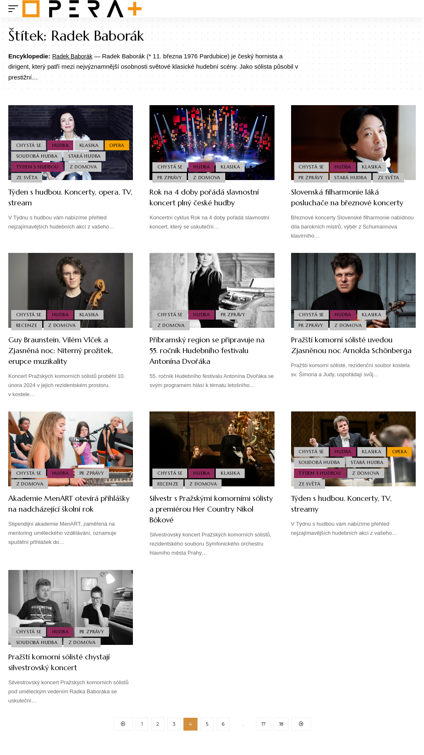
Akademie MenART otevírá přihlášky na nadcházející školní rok (66, 520)
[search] (409, 9)
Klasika (92, 140)
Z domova (30, 177)
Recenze (27, 335)
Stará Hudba (33, 165)
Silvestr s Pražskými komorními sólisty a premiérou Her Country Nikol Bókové (211, 520)
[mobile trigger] (15, 8)
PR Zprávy (170, 177)
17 (263, 735)
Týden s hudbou (82, 165)
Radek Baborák (73, 56)
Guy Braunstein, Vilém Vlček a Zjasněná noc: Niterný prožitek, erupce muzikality (67, 361)
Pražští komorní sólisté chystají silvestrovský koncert (66, 672)
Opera (24, 153)
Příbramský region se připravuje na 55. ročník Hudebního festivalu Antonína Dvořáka (208, 361)
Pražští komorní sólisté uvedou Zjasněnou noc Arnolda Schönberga (349, 361)
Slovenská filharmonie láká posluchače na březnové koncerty (340, 203)
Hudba (62, 140)
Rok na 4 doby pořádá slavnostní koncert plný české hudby (211, 197)
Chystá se (29, 140)
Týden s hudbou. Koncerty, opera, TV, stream (58, 197)
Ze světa (67, 177)
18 (281, 735)
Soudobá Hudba (64, 153)
